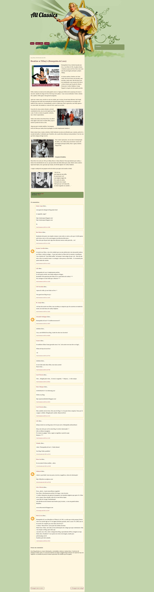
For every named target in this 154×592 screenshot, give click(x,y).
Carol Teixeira (39, 375)
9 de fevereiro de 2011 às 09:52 (43, 381)
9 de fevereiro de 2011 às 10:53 (43, 401)
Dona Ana (38, 459)
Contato (47, 43)
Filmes (39, 194)
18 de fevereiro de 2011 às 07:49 (43, 482)
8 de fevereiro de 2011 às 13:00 (43, 227)
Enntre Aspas (39, 206)
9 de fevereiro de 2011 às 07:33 (43, 355)
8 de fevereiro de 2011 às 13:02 (43, 243)
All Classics (44, 14)
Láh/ (37, 268)
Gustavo (38, 340)
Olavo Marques (40, 387)
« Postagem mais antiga (77, 588)
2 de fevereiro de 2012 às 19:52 (43, 540)
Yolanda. (38, 443)
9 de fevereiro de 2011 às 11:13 (43, 415)
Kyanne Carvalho (40, 248)
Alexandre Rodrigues (41, 316)
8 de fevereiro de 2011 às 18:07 (43, 323)
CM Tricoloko (39, 286)
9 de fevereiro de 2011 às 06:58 (43, 335)
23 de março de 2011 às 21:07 (42, 510)
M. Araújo (38, 302)
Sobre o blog (39, 43)
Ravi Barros (39, 232)
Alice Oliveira (39, 487)
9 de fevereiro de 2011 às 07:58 (43, 369)
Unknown (38, 471)
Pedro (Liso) (39, 515)
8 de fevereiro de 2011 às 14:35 (43, 297)
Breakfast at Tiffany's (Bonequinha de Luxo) (48, 61)
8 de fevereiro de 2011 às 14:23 (43, 263)
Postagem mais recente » (37, 588)
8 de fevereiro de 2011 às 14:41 (43, 311)
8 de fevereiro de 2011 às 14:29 (43, 281)
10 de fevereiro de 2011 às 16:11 (43, 454)
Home (32, 43)
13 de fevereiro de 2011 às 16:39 (43, 466)
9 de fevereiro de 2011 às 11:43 (43, 438)
